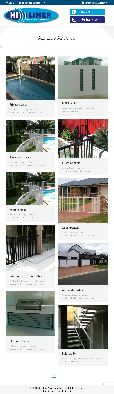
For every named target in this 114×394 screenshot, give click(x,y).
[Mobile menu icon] (109, 16)
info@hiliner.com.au (88, 19)
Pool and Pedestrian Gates (26, 276)
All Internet (66, 391)
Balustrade (69, 353)
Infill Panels (69, 103)
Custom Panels (71, 163)
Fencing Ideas (18, 209)
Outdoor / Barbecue (22, 341)
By (30, 109)
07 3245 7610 (85, 12)
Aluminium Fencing (21, 157)
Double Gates (70, 227)
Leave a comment (36, 112)
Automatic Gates (72, 290)
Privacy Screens (19, 104)
